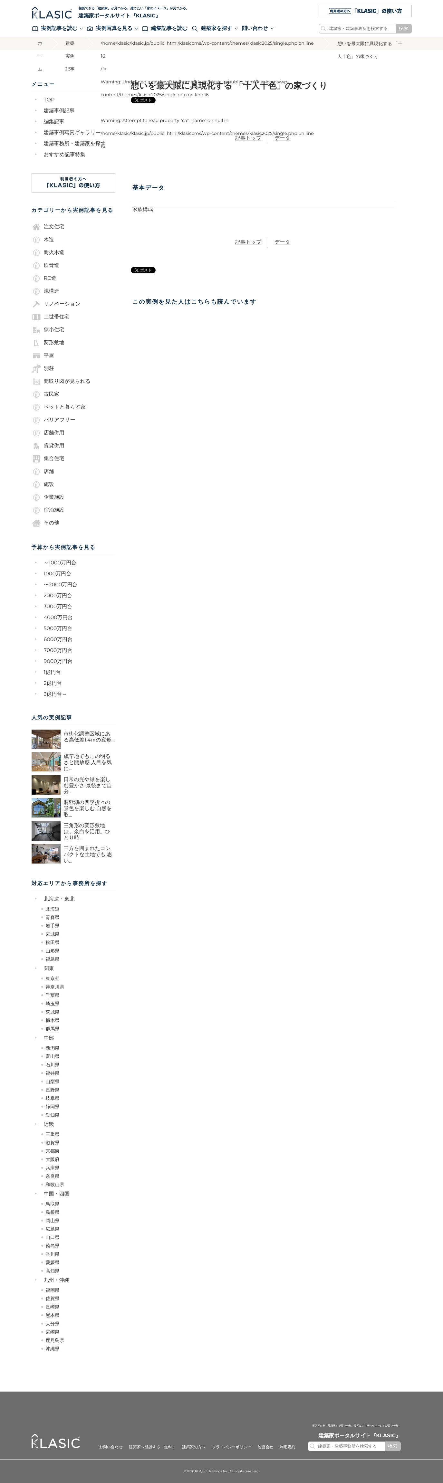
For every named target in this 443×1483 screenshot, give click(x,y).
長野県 (53, 1090)
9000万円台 (58, 661)
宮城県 (53, 934)
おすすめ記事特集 (65, 155)
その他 (46, 523)
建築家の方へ (194, 1447)
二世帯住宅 (51, 317)
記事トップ (248, 138)
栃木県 (53, 1020)
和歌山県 (55, 1184)
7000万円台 (58, 650)
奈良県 (53, 1176)
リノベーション (56, 304)
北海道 (53, 909)
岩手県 (53, 926)
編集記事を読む (165, 28)
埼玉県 (53, 1003)
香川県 (53, 1254)
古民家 (45, 394)
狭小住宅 (48, 330)
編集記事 (54, 122)
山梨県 (53, 1081)
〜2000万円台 (61, 585)
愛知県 (53, 1115)
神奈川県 (55, 987)
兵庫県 (53, 1168)
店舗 (43, 472)
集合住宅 (48, 459)
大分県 (53, 1324)
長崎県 (53, 1307)
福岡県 (53, 1290)
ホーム (40, 45)
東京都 (53, 978)
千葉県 (53, 995)
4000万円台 (58, 618)
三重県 (53, 1134)
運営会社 (265, 1447)
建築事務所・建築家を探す (75, 144)
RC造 (44, 278)
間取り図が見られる (61, 381)
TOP (49, 100)
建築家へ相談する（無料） (152, 1447)
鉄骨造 (45, 265)
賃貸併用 (48, 446)
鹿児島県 (55, 1340)
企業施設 (48, 497)
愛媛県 (53, 1262)
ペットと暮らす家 (59, 407)
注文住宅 (48, 227)
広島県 (53, 1229)
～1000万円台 (60, 563)
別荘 (43, 368)
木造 (43, 240)
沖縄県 (53, 1349)
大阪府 (53, 1159)
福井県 (53, 1073)
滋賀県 (53, 1143)
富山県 (53, 1056)
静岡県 (53, 1107)
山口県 (53, 1237)
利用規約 (287, 1447)
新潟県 (53, 1048)
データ (282, 138)
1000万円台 (58, 574)
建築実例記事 (69, 45)
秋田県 (53, 942)
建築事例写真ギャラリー (72, 133)
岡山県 (53, 1220)
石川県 (53, 1065)
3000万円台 (58, 607)
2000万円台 (58, 596)
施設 (43, 484)
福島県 (53, 959)
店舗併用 (48, 433)
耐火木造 (48, 253)
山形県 (53, 951)
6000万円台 (58, 640)
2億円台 (53, 683)
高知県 (53, 1271)
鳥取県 (53, 1204)
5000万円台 (58, 629)
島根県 (53, 1212)
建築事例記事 (59, 111)
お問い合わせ (110, 1447)
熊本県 (53, 1315)
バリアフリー (53, 420)
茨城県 (53, 1012)
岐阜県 (53, 1098)
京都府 (53, 1151)
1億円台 (52, 672)
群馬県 (53, 1029)
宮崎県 (53, 1332)
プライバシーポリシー (231, 1447)
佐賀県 (53, 1298)
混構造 (45, 291)
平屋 (43, 356)
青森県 (53, 917)
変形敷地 (48, 343)
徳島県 (53, 1246)
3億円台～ (55, 694)
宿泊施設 (48, 510)
